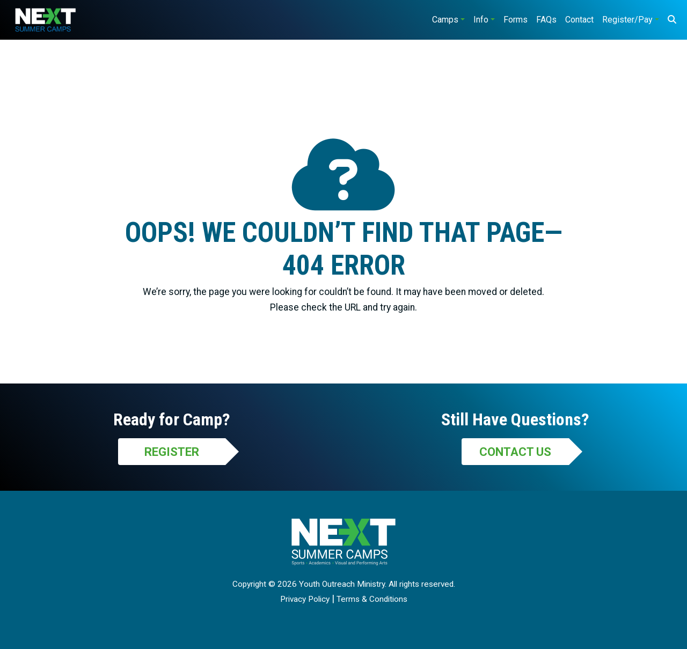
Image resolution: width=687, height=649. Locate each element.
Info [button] (480, 19)
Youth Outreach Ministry (342, 584)
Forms (515, 19)
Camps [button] (445, 19)
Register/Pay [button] (627, 19)
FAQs (546, 19)
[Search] (672, 20)
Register (171, 452)
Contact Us (515, 452)
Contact (579, 19)
